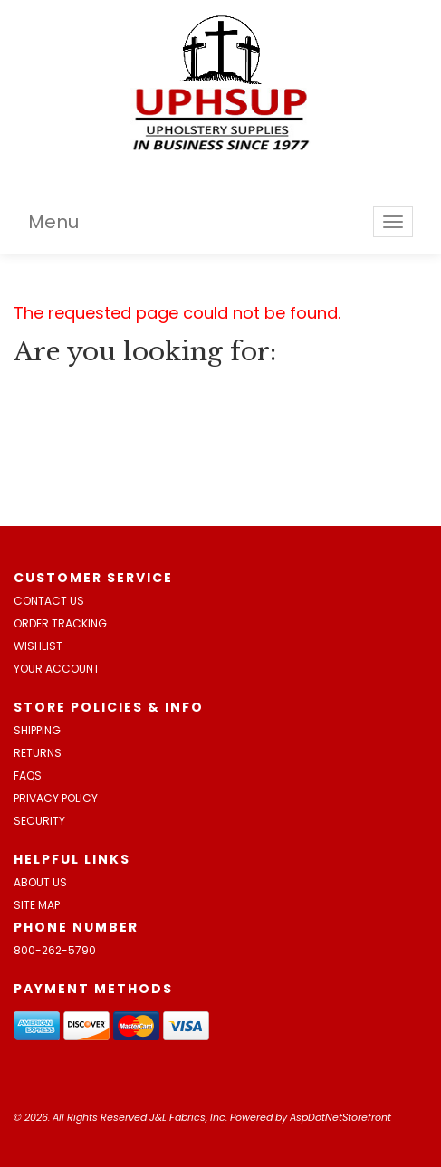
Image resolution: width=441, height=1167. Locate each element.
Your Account (57, 668)
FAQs (28, 775)
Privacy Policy (56, 798)
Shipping (37, 730)
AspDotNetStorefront (340, 1117)
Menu (53, 221)
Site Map (37, 905)
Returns (38, 752)
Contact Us (49, 600)
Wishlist (38, 646)
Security (39, 820)
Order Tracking (60, 623)
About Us (40, 882)
